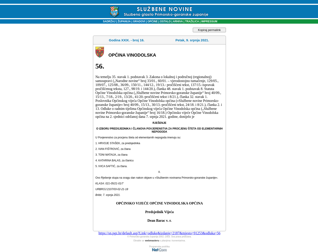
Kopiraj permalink (209, 30)
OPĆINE (153, 21)
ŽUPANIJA (124, 21)
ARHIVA (177, 21)
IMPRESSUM (209, 21)
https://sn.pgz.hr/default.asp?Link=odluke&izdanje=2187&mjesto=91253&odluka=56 (159, 233)
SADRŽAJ (108, 21)
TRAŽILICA (191, 21)
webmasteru (152, 240)
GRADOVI (139, 21)
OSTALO (165, 21)
